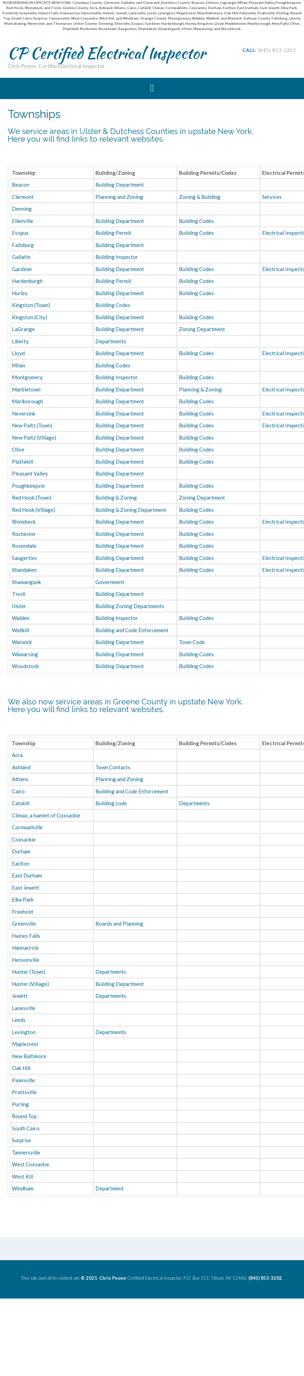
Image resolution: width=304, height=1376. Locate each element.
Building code (111, 803)
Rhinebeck (24, 521)
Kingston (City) (29, 317)
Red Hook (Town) (31, 497)
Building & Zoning (116, 497)
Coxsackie (24, 839)
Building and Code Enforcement (131, 630)
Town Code (192, 642)
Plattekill (22, 461)
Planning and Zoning (119, 197)
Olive (18, 449)
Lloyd (18, 353)
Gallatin (21, 257)
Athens (20, 779)
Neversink (23, 413)
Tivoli (19, 594)
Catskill (20, 803)
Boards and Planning (119, 923)
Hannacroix (25, 947)
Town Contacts (112, 767)
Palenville (23, 1080)
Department (109, 1188)
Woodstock (25, 666)
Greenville (24, 923)
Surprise (21, 1140)
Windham (23, 1188)
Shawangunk (26, 582)
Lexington (24, 1032)
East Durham (27, 875)
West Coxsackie (30, 1164)
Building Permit (113, 233)
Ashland (21, 767)
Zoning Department (202, 329)
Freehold (22, 911)
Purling (20, 1104)
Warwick (22, 642)
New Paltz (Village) (34, 437)
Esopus (20, 233)
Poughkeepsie (28, 486)
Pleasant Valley (30, 473)
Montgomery (27, 377)
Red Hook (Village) (33, 510)
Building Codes (196, 221)
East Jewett (25, 887)
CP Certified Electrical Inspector (106, 53)
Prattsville (24, 1092)
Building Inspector (116, 257)
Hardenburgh (27, 281)
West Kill (22, 1176)
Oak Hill (21, 1068)
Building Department (119, 184)
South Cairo (25, 1128)
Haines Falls (26, 936)
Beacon (20, 184)
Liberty (20, 341)
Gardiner (22, 269)
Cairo (18, 791)
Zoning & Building (199, 197)
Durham (21, 851)
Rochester (24, 534)
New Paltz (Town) (32, 425)
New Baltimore (29, 1056)
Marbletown (26, 389)
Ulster (19, 606)
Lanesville (23, 1008)
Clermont (23, 197)
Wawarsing (25, 654)
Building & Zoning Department (130, 510)
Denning (22, 208)
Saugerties (24, 558)
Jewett (20, 996)
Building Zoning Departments (129, 606)
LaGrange (23, 329)
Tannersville (26, 1152)
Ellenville (22, 221)
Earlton (20, 863)
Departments (110, 341)
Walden (20, 618)
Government (109, 582)
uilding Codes (198, 449)
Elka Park (23, 899)
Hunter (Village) (30, 984)
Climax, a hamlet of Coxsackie (46, 815)
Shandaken (24, 570)
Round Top (24, 1116)
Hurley (20, 293)
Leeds (19, 1020)
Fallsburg (23, 245)
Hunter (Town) (28, 972)
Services (272, 197)
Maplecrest (25, 1044)
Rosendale (24, 546)
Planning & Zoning (200, 389)
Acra (17, 755)
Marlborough (27, 401)
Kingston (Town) (31, 305)
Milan (18, 365)
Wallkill (20, 630)
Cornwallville (27, 827)
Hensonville (25, 960)
